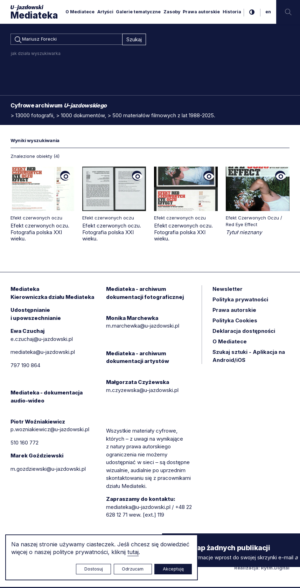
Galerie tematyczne (138, 11)
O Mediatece (80, 11)
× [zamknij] (169, 540)
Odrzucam (133, 569)
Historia (232, 11)
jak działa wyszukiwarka (36, 54)
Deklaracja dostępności (243, 332)
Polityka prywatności (240, 300)
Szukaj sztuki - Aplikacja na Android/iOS (248, 357)
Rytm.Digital (275, 569)
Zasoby (171, 11)
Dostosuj (93, 569)
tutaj (133, 551)
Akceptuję (173, 569)
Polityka (234, 321)
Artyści (105, 11)
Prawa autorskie (201, 11)
